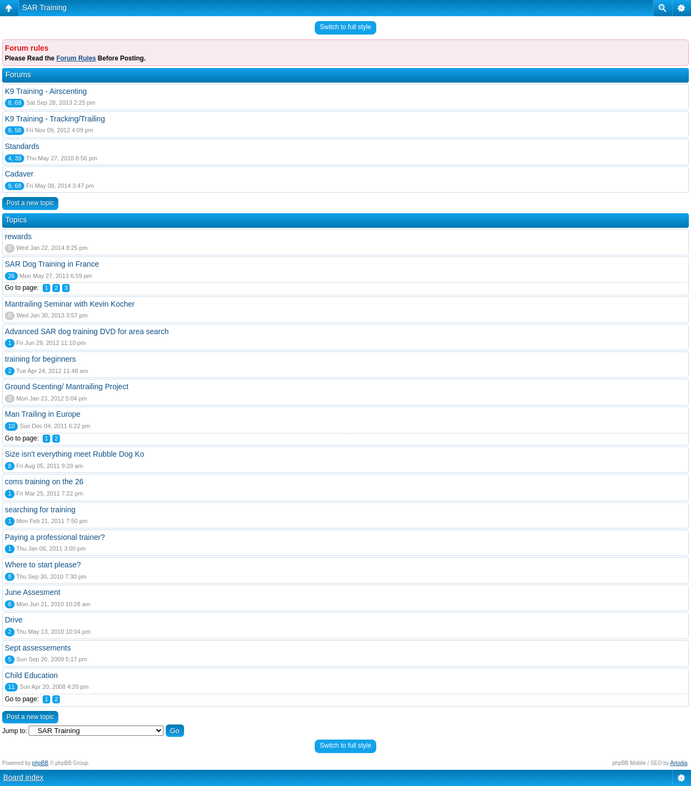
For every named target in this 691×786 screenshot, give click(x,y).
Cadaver (19, 174)
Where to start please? (43, 564)
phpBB (40, 763)
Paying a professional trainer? (55, 537)
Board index (23, 777)
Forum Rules (76, 58)
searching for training (40, 509)
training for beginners (40, 359)
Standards (22, 146)
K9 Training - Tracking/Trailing (55, 118)
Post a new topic (30, 203)
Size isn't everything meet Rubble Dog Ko (74, 454)
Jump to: (14, 731)
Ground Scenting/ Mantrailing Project (66, 386)
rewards (18, 236)
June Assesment (32, 592)
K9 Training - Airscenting (46, 91)
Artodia (679, 763)
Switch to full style (345, 27)
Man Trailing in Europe (42, 414)
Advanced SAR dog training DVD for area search (87, 331)
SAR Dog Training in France (52, 264)
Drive (14, 619)
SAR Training (44, 7)
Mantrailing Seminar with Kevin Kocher (69, 304)
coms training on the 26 (44, 481)
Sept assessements (38, 647)
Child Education (31, 675)
